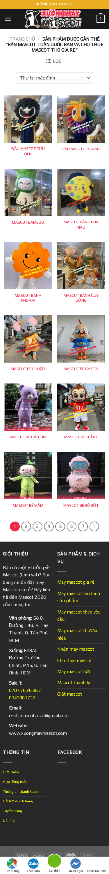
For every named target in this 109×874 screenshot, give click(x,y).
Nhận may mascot (75, 649)
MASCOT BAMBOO (28, 222)
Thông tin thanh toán (20, 791)
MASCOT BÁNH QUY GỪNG (81, 298)
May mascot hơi (73, 671)
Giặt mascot (69, 694)
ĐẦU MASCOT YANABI (81, 148)
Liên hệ (9, 820)
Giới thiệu (11, 772)
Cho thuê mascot (74, 660)
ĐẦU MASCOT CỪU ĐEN (28, 151)
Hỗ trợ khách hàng (18, 801)
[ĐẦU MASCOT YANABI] (81, 119)
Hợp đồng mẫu (15, 781)
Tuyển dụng (12, 811)
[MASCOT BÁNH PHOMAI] (28, 265)
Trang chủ (22, 39)
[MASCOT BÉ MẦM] (28, 475)
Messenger (75, 865)
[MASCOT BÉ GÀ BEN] (81, 339)
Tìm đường (12, 865)
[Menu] (7, 19)
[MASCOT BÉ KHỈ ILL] (81, 407)
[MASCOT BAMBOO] (28, 192)
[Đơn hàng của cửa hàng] (54, 78)
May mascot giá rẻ (75, 582)
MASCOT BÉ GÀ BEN (81, 368)
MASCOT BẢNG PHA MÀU (81, 224)
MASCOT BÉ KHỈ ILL (81, 437)
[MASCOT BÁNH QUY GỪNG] (81, 265)
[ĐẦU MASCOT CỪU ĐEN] (28, 119)
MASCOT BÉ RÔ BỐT (81, 505)
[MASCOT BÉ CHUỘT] (28, 339)
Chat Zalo (33, 865)
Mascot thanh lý (73, 682)
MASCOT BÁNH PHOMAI (28, 298)
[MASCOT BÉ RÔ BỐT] (81, 475)
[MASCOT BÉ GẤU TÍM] (28, 407)
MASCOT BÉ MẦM (28, 505)
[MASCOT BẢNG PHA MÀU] (81, 192)
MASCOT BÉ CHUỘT (28, 368)
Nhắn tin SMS (96, 865)
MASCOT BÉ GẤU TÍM (28, 437)
